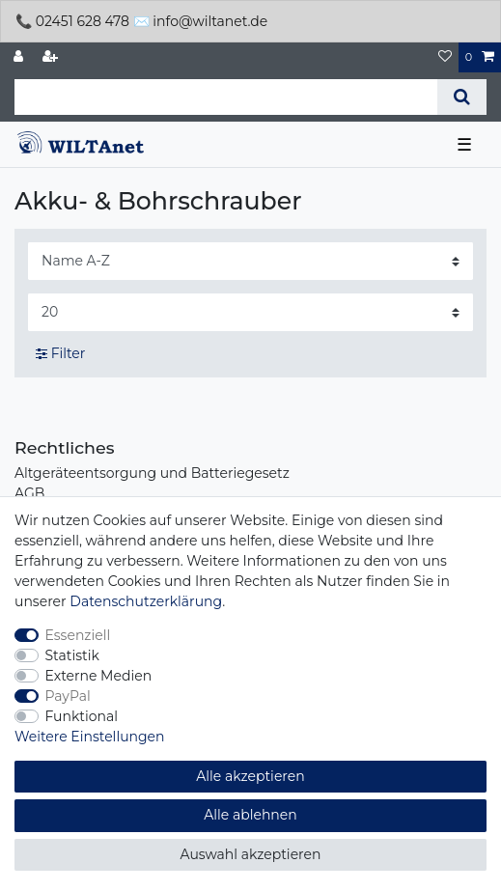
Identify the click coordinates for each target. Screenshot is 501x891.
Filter (60, 353)
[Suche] (462, 97)
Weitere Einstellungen (89, 736)
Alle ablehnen (250, 814)
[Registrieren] (52, 57)
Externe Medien (99, 675)
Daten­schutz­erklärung (146, 601)
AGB (29, 493)
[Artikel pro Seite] (250, 312)
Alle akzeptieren (250, 776)
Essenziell (78, 635)
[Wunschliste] (445, 57)
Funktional (82, 716)
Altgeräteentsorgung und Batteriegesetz (152, 473)
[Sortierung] (250, 261)
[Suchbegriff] (225, 97)
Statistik (72, 655)
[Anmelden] (20, 57)
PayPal (68, 696)
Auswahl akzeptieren (251, 854)
